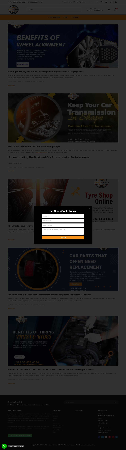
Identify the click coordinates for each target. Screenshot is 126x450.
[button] (89, 208)
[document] (63, 225)
